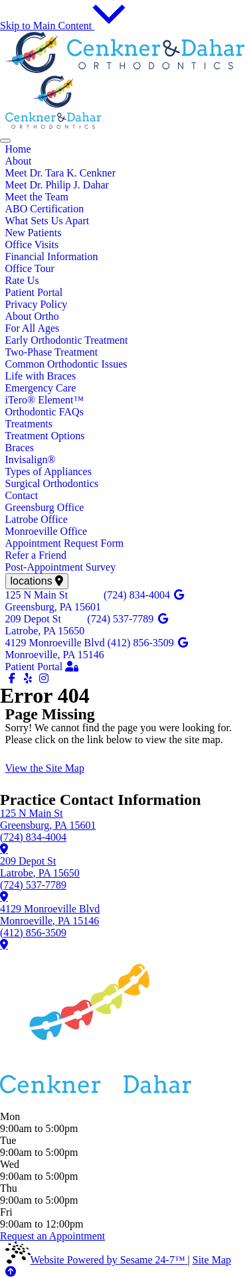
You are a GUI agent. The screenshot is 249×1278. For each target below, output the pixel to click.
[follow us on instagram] (43, 678)
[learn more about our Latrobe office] (4, 896)
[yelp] (29, 678)
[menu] (5, 141)
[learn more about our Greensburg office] (4, 848)
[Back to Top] (10, 1271)
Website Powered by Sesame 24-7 (96, 1259)
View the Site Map (44, 768)
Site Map (212, 1259)
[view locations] (37, 581)
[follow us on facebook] (13, 678)
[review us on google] (179, 595)
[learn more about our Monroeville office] (4, 944)
